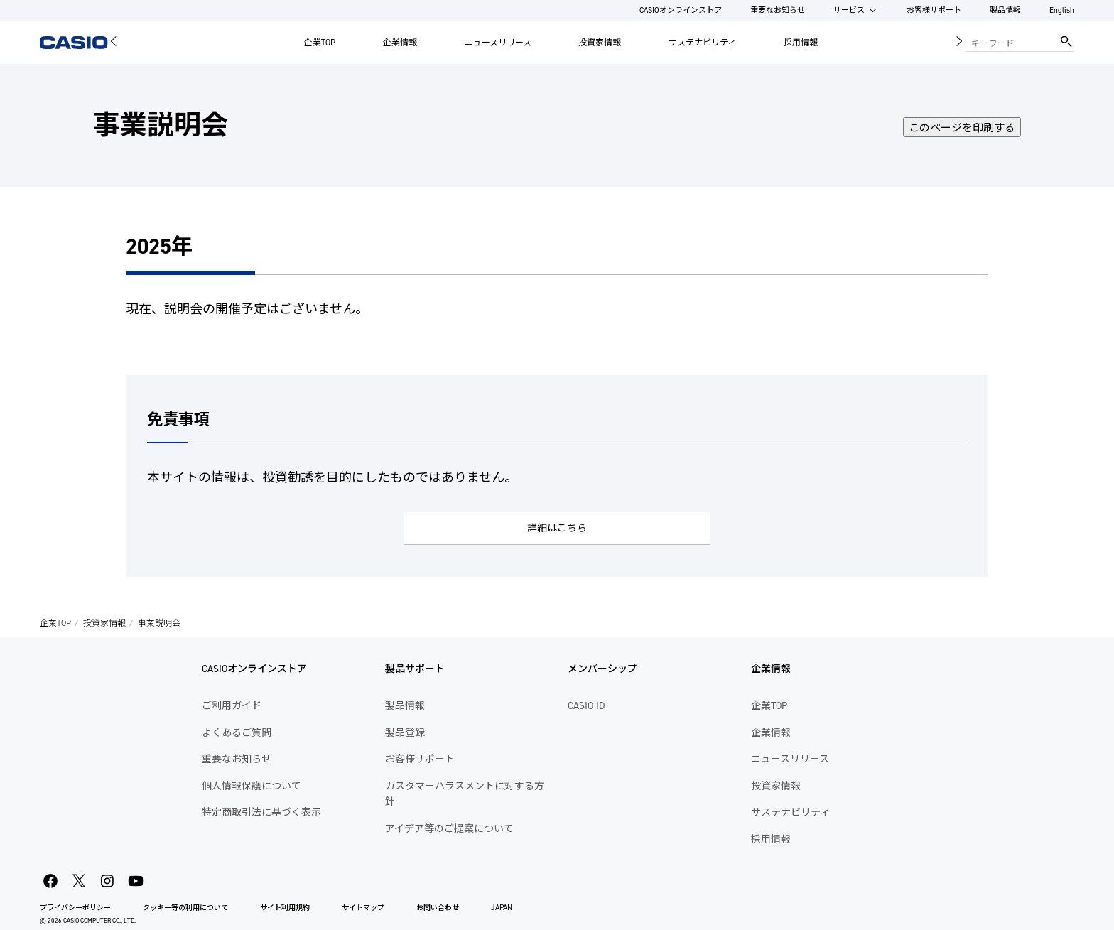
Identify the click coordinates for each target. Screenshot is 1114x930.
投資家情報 (599, 42)
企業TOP (319, 42)
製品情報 (1005, 10)
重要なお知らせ (777, 10)
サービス (849, 10)
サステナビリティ (702, 42)
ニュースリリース (498, 42)
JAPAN (501, 907)
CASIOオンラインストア (680, 10)
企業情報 (400, 42)
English (1061, 10)
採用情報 (801, 42)
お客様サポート (934, 10)
